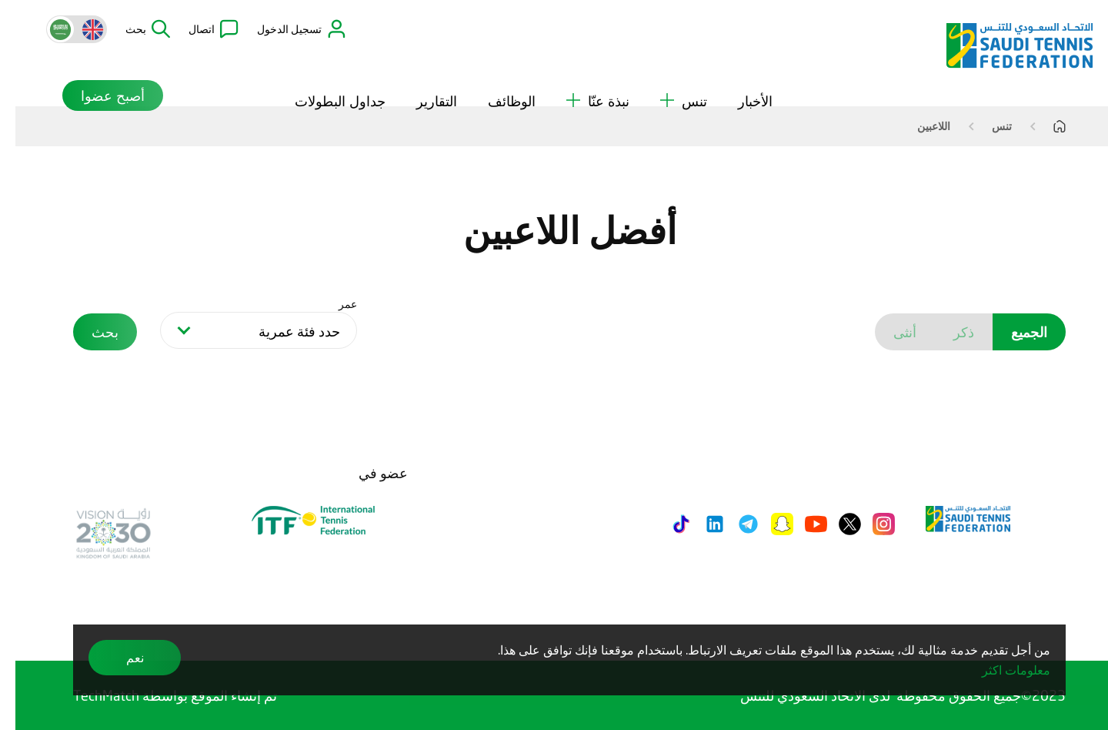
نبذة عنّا (582, 76)
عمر (332, 303)
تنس (668, 76)
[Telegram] (733, 524)
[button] (132, 29)
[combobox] (243, 330)
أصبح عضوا (81, 70)
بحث (89, 331)
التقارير (421, 76)
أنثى (889, 331)
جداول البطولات (324, 76)
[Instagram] (868, 524)
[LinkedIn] (700, 524)
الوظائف (496, 76)
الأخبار (740, 76)
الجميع (1014, 331)
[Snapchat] (767, 524)
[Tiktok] (666, 524)
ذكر (948, 331)
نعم (119, 657)
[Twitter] (834, 524)
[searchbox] (247, 332)
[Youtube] (800, 524)
